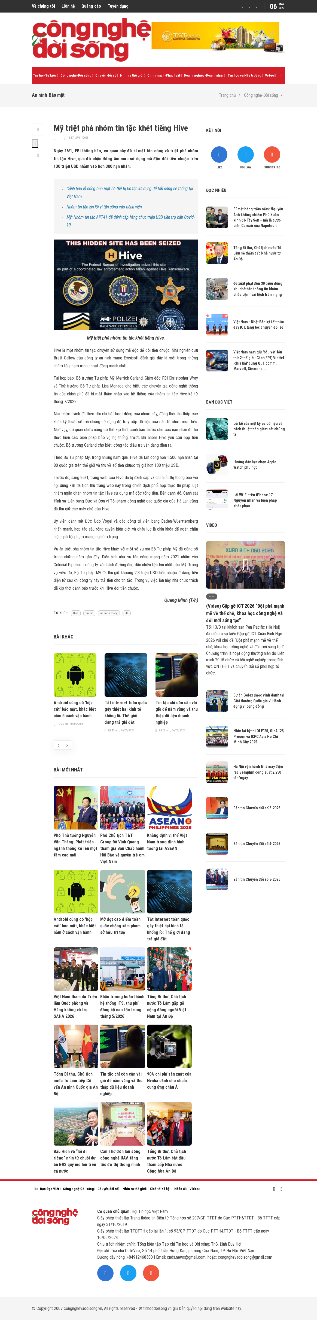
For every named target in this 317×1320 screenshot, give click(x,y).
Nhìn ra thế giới (132, 75)
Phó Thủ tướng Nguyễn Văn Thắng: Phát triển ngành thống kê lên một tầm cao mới (75, 845)
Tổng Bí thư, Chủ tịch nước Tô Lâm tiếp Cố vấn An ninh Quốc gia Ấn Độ (76, 1083)
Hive (75, 613)
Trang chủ (227, 95)
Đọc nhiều (216, 190)
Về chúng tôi (43, 6)
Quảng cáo (91, 6)
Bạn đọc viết (219, 402)
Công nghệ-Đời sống (75, 75)
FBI (127, 613)
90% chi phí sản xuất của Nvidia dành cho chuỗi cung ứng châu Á (169, 1080)
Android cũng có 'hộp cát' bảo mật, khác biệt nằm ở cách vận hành (75, 709)
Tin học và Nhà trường (244, 75)
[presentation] (58, 745)
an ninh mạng (109, 613)
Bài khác (64, 637)
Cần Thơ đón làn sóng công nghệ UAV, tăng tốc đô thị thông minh (120, 1158)
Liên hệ (68, 6)
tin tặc (89, 613)
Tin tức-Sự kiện (45, 75)
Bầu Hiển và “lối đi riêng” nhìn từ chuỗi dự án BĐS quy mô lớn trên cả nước (75, 1161)
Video (269, 75)
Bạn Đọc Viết (49, 1189)
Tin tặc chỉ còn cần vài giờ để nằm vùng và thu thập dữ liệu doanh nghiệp (177, 712)
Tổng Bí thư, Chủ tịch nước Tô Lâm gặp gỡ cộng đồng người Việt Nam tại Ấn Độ (166, 1006)
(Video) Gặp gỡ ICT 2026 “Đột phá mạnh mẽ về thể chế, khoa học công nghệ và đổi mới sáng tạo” (245, 613)
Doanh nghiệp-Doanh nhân (204, 75)
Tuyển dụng (118, 6)
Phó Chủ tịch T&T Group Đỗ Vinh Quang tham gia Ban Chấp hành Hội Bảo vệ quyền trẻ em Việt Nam (122, 848)
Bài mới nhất (68, 770)
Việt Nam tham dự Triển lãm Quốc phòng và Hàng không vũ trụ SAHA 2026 (75, 1006)
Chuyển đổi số (105, 75)
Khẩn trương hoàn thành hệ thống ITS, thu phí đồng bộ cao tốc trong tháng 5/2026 (122, 1006)
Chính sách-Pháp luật (163, 75)
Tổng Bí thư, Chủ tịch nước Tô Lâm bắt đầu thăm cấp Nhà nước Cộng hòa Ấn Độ (166, 1161)
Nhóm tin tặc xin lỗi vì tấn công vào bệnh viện (104, 207)
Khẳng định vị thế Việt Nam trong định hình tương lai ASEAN (167, 842)
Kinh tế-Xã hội (160, 1189)
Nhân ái (180, 1189)
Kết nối (213, 130)
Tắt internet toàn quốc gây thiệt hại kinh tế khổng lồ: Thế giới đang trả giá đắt (126, 712)
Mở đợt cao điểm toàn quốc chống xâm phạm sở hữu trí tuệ (120, 926)
